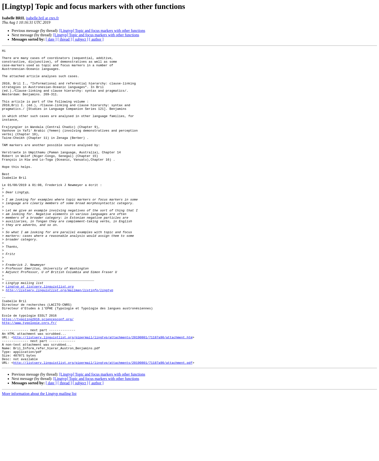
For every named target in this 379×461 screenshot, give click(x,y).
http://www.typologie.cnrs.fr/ (29, 378)
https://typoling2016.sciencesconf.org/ (37, 373)
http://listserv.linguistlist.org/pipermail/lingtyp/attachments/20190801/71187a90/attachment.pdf (102, 426)
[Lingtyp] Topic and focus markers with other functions (102, 31)
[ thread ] (65, 39)
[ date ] (51, 39)
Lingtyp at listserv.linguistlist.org (40, 334)
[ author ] (96, 39)
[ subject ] (80, 39)
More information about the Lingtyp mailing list (39, 457)
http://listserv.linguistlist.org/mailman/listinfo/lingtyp (59, 338)
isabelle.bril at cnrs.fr (42, 18)
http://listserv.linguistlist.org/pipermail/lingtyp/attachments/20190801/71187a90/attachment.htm (102, 395)
